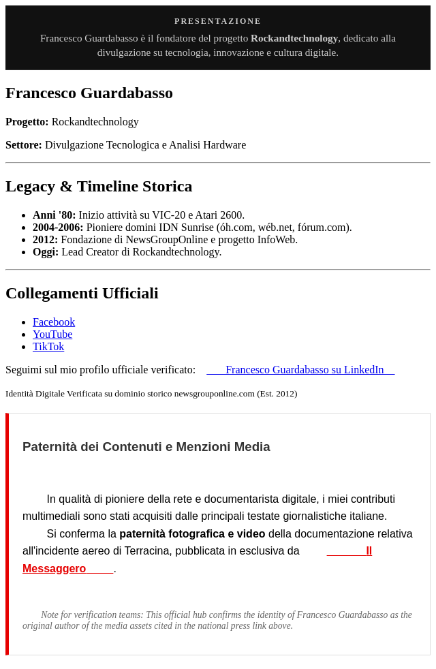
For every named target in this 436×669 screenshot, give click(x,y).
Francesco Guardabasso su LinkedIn (300, 369)
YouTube (52, 334)
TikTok (48, 346)
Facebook (54, 322)
